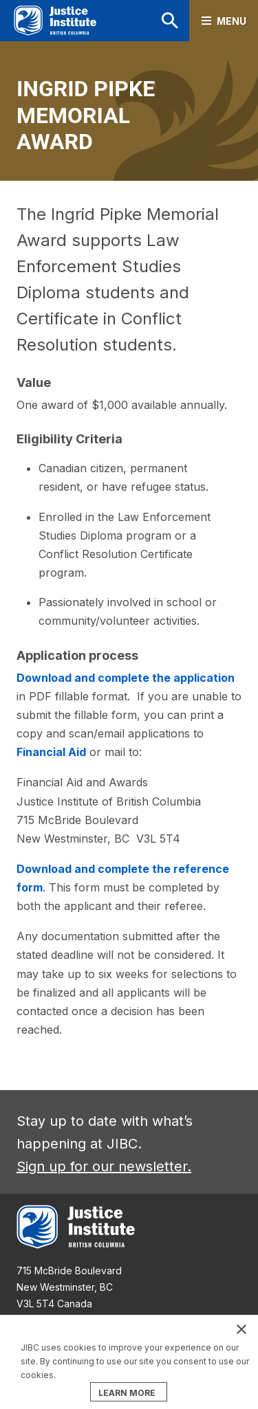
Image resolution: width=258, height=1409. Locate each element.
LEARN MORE (126, 1393)
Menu (231, 21)
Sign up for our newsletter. (104, 1166)
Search (170, 20)
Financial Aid (51, 752)
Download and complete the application (126, 678)
